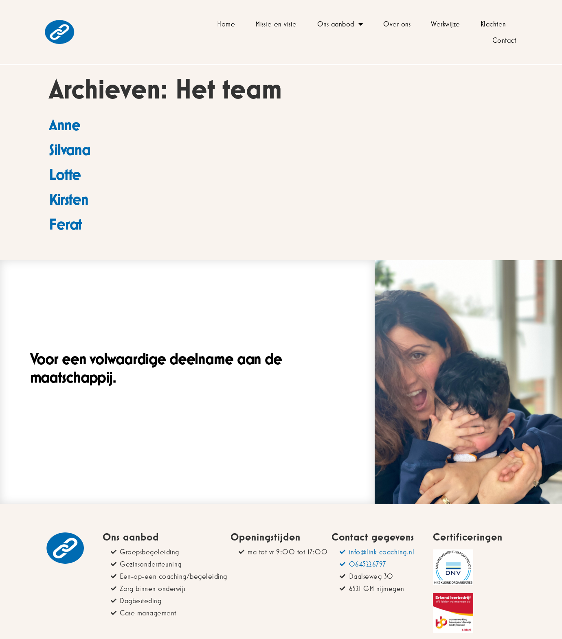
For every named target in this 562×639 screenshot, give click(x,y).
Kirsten (68, 199)
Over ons (397, 24)
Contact (504, 40)
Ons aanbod (340, 24)
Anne (64, 124)
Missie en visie (276, 24)
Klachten (493, 24)
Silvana (69, 149)
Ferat (65, 223)
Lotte (65, 174)
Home (226, 24)
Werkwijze (445, 24)
